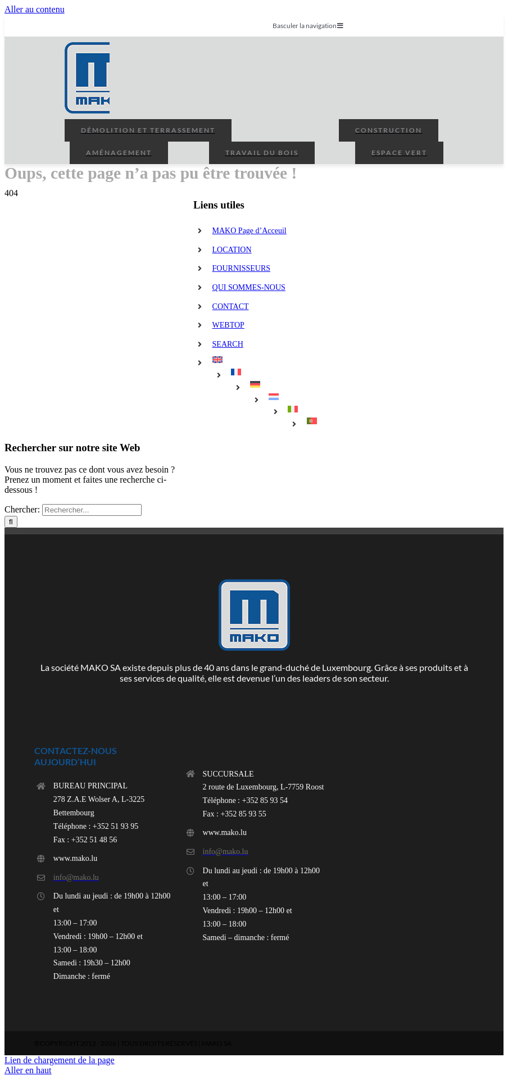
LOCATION (232, 250)
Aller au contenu (34, 9)
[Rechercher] (10, 522)
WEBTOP (228, 325)
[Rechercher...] (92, 510)
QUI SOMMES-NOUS (248, 287)
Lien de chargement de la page (59, 1060)
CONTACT (230, 306)
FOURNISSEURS (241, 268)
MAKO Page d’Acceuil (249, 230)
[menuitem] (288, 359)
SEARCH (227, 344)
